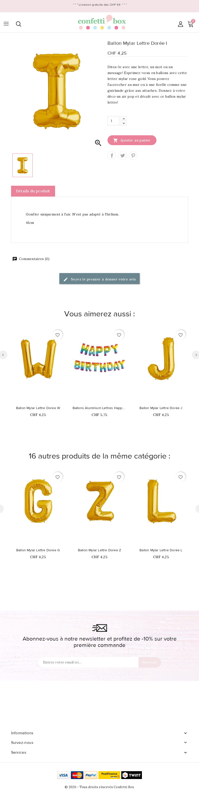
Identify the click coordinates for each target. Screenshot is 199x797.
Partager (112, 156)
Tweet (122, 156)
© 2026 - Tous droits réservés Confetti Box (99, 787)
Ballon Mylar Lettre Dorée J (160, 408)
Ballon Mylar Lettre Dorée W (38, 408)
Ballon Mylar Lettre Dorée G (38, 550)
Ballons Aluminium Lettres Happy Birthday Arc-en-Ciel (100, 408)
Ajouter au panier (132, 140)
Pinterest (133, 156)
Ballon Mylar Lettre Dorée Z (99, 550)
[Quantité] (113, 120)
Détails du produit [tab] (33, 191)
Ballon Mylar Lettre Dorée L (160, 550)
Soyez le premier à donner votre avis (99, 279)
